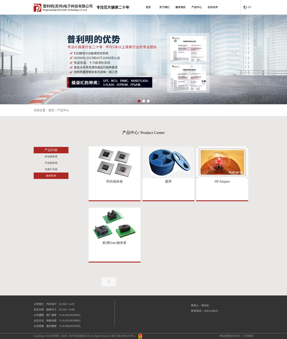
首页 (148, 7)
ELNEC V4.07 (67, 304)
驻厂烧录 (51, 315)
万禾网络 (248, 336)
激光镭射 (51, 326)
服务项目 (180, 7)
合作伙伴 (213, 7)
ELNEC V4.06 (67, 309)
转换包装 (51, 320)
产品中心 (196, 7)
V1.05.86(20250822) (69, 315)
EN (247, 7)
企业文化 (39, 320)
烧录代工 (51, 309)
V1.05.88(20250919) (69, 326)
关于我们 (164, 7)
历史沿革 (39, 309)
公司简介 (39, 304)
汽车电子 (51, 304)
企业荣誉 (39, 326)
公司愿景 (39, 315)
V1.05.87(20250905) (69, 320)
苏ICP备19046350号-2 (123, 336)
